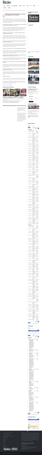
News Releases (5, 446)
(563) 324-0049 (23, 445)
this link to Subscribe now (33, 116)
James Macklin (6, 17)
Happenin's (8, 5)
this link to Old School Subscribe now (12, 101)
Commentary (5, 439)
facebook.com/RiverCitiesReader (26, 448)
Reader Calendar (6, 437)
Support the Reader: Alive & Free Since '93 (9, 436)
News (4, 438)
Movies (27, 5)
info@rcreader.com (24, 446)
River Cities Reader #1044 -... (31, 51)
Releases (4, 7)
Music (24, 5)
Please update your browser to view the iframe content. (33, 126)
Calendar (9, 7)
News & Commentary (15, 5)
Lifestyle (34, 5)
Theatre (20, 5)
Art (30, 5)
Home (4, 5)
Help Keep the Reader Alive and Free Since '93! (14, 105)
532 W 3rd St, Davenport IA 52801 (26, 444)
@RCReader (23, 449)
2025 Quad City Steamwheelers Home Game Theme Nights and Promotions (15, 14)
